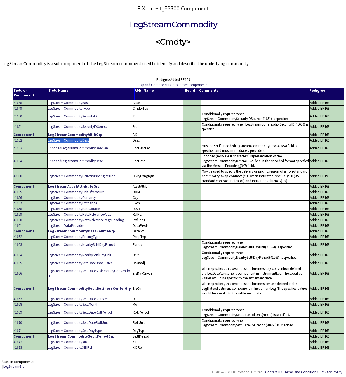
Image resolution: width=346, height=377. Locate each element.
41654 (17, 161)
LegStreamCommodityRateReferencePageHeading (86, 220)
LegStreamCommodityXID (67, 342)
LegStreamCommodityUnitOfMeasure (76, 192)
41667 (17, 298)
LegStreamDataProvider (66, 225)
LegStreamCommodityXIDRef (70, 347)
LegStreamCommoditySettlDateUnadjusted (80, 263)
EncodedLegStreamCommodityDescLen (78, 148)
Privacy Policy (331, 372)
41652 (17, 140)
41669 (17, 312)
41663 (17, 244)
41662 (17, 236)
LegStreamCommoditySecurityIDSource (77, 126)
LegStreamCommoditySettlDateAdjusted (78, 298)
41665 (17, 263)
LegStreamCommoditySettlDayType (75, 330)
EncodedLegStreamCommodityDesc (75, 161)
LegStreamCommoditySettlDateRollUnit (78, 322)
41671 (17, 330)
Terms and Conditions (301, 372)
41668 (17, 304)
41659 (17, 214)
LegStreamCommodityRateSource (74, 208)
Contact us (273, 372)
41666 (17, 273)
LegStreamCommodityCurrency (72, 197)
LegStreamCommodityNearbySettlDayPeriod (81, 244)
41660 (17, 220)
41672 (17, 342)
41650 (17, 116)
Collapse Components (190, 85)
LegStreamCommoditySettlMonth (73, 304)
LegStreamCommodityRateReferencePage (79, 214)
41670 (17, 322)
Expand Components (155, 85)
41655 (17, 192)
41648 (17, 102)
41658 (17, 208)
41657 (17, 203)
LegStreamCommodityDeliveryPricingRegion (82, 176)
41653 (17, 148)
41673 (17, 347)
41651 (17, 126)
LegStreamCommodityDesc (68, 140)
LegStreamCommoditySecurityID (72, 116)
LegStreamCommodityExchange (72, 203)
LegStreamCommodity (173, 24)
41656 (17, 197)
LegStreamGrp (14, 366)
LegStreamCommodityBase (68, 102)
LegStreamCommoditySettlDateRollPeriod (80, 312)
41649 (17, 108)
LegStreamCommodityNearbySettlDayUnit (79, 255)
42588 (17, 176)
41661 (17, 225)
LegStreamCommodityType (69, 108)
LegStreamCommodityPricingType (74, 236)
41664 (17, 255)
